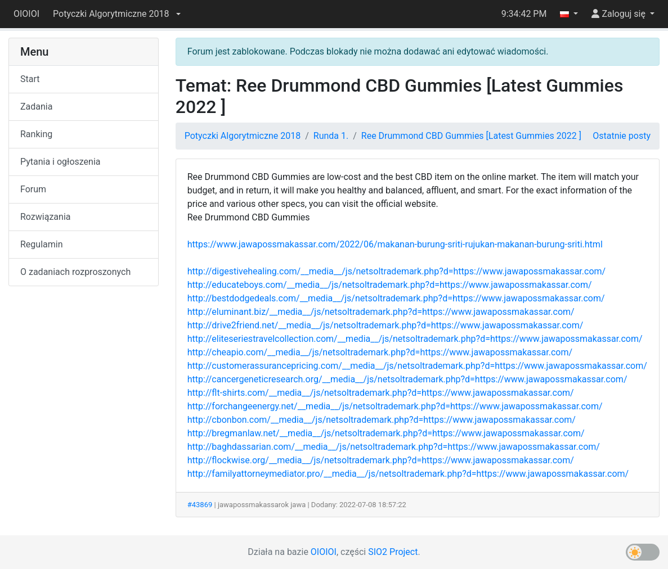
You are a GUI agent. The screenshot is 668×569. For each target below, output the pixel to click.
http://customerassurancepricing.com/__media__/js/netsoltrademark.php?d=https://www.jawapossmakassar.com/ (417, 365)
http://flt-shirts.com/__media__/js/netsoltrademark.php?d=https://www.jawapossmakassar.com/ (380, 392)
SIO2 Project (393, 552)
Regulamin (41, 244)
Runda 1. (330, 135)
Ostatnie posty (622, 135)
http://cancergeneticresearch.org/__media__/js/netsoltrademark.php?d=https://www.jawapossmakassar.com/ (407, 379)
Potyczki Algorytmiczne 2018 (243, 135)
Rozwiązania (45, 216)
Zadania (36, 106)
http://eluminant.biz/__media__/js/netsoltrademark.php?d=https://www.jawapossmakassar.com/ (381, 311)
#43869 (200, 504)
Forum (33, 189)
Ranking (36, 134)
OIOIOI (26, 13)
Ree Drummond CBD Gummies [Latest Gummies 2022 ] (471, 135)
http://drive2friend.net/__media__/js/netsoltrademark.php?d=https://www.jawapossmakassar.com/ (385, 325)
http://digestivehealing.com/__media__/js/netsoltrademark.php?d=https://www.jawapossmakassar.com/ (396, 271)
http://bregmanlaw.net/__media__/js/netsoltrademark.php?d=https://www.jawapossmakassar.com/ (386, 433)
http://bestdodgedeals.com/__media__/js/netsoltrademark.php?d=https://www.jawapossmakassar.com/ (396, 298)
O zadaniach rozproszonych (75, 272)
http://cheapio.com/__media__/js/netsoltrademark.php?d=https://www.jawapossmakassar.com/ (379, 352)
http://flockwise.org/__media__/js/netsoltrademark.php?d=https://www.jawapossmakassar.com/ (380, 460)
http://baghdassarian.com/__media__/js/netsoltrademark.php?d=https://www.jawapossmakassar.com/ (393, 446)
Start (29, 79)
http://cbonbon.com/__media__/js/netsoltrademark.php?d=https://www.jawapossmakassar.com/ (381, 419)
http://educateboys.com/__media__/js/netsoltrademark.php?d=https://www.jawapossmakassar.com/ (389, 284)
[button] (116, 14)
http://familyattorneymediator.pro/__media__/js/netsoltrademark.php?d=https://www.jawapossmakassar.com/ (408, 473)
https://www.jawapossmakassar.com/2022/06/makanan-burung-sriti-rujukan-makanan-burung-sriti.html (395, 244)
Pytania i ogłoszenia (60, 161)
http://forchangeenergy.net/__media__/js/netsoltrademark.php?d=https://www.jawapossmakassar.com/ (395, 406)
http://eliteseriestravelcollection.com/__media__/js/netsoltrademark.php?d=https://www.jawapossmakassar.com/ (415, 338)
